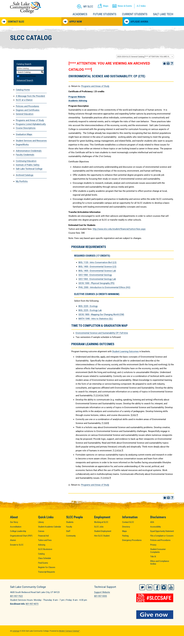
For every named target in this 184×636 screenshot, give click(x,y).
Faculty (69, 526)
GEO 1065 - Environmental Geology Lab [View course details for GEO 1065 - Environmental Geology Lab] (97, 279)
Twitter (142, 586)
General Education (24, 114)
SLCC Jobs (98, 526)
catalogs (16, 630)
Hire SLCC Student (102, 535)
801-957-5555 (100, 596)
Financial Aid (43, 535)
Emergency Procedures (132, 540)
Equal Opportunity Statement (162, 531)
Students (69, 522)
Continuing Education (26, 161)
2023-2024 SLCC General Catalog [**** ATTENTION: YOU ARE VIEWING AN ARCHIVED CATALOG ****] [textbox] (145, 56)
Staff (68, 531)
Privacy (153, 545)
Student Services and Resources (31, 140)
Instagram (164, 586)
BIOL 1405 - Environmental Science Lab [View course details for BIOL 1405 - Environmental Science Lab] (97, 270)
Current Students (134, 14)
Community (71, 535)
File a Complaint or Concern (161, 535)
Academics (80, 14)
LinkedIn (149, 586)
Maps (124, 531)
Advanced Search (25, 80)
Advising (41, 545)
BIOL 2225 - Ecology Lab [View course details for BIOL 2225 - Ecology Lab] (90, 310)
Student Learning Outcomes (125, 351)
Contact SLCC (12, 21)
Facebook (157, 586)
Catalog (41, 554)
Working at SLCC (101, 522)
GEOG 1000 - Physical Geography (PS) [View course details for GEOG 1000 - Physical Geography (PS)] (96, 283)
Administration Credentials (29, 151)
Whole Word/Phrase (28, 76)
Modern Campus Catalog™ (69, 630)
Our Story (14, 522)
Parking (125, 535)
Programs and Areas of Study (30, 120)
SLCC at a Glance (24, 100)
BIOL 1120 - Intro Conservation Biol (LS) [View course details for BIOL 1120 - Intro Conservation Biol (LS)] (97, 262)
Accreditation (15, 526)
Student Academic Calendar (49, 526)
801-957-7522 (16, 596)
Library (41, 522)
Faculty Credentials (25, 154)
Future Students (104, 14)
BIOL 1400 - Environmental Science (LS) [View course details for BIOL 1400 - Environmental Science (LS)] (97, 266)
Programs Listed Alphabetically (31, 124)
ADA (152, 522)
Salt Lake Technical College (29, 168)
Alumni (13, 540)
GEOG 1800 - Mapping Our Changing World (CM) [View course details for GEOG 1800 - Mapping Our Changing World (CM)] (101, 314)
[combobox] (145, 56)
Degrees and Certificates (27, 110)
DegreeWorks (22, 144)
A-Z (141, 5)
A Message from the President (30, 96)
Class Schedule (44, 558)
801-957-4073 (32, 604)
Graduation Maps (24, 134)
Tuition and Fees (45, 540)
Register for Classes (46, 567)
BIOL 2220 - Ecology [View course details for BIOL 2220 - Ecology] (88, 306)
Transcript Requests (46, 572)
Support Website (102, 592)
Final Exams (43, 563)
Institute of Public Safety (27, 165)
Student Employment (102, 531)
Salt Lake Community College (25, 7)
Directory (126, 526)
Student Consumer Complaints (158, 550)
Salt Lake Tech (163, 14)
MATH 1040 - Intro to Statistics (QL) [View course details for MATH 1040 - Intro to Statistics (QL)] (95, 318)
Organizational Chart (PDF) (21, 535)
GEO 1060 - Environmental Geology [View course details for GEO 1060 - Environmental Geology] (95, 275)
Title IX (153, 556)
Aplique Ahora (136, 21)
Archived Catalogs (24, 175)
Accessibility (155, 526)
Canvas (41, 531)
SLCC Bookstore (45, 549)
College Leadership (18, 531)
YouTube (171, 586)
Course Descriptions (26, 128)
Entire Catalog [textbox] (23, 68)
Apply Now (72, 21)
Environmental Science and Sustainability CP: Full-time (102, 333)
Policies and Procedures (27, 106)
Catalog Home (23, 89)
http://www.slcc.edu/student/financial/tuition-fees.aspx (119, 229)
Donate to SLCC (16, 545)
